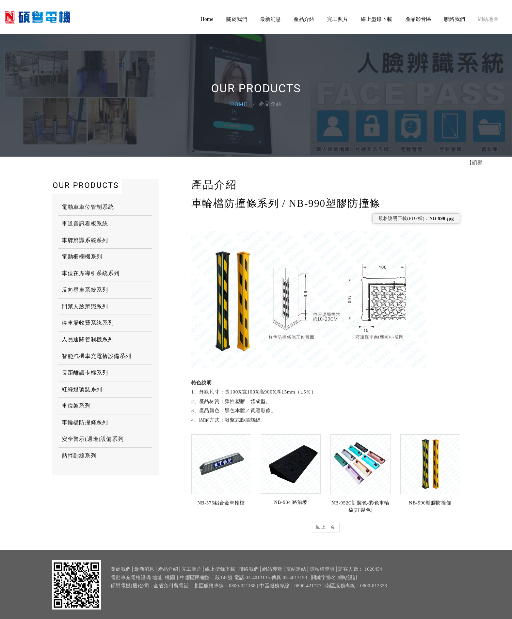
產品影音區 (418, 19)
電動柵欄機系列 (82, 257)
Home (206, 19)
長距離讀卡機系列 (85, 373)
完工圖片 (191, 572)
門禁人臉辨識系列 (85, 306)
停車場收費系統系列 (88, 323)
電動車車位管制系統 (88, 207)
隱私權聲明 (322, 572)
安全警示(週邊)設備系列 (93, 439)
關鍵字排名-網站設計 (334, 580)
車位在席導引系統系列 (91, 273)
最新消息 (270, 19)
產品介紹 (304, 19)
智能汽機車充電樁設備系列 (96, 356)
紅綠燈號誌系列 (82, 389)
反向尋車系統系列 (85, 290)
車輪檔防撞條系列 (85, 422)
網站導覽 (272, 572)
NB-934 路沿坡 (291, 502)
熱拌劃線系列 (79, 456)
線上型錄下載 (376, 19)
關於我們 (236, 19)
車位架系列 (76, 406)
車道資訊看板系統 (85, 224)
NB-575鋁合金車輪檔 (221, 502)
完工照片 (337, 19)
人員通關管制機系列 (88, 339)
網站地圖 (488, 19)
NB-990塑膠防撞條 (430, 502)
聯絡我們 (454, 19)
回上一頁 (325, 527)
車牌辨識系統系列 (85, 240)
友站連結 (296, 572)
